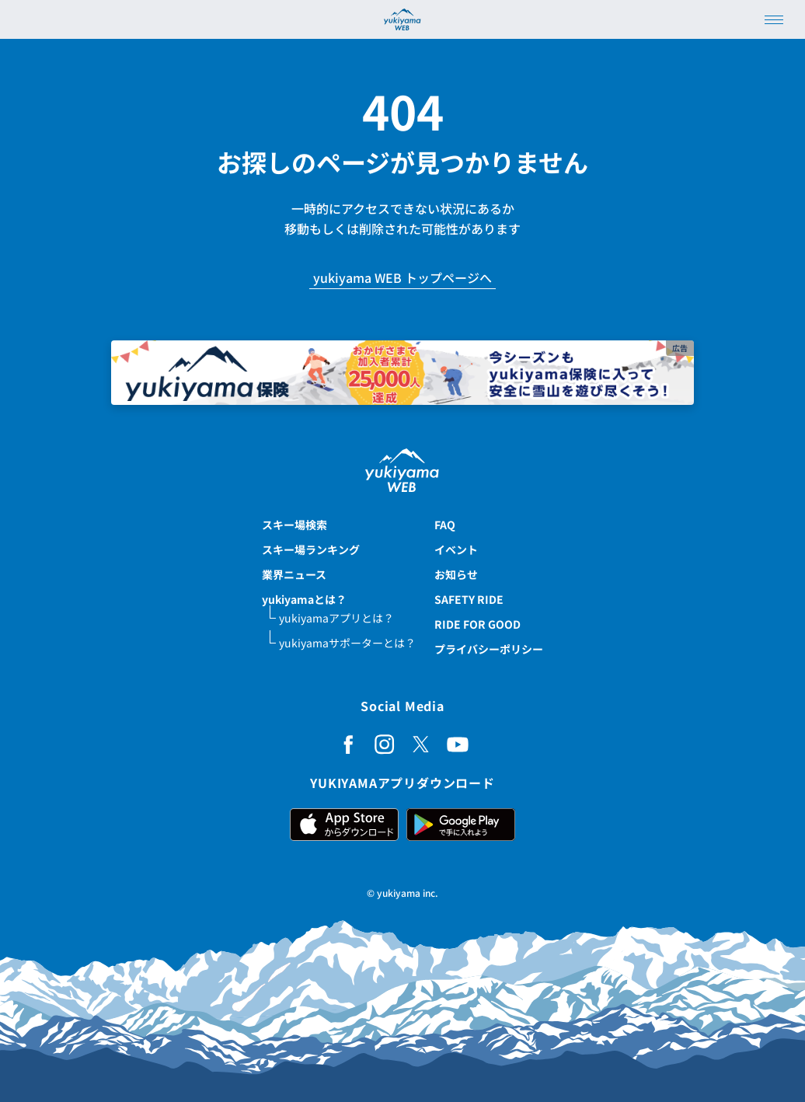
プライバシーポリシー (488, 649)
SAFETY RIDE (469, 599)
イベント (456, 549)
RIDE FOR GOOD (477, 624)
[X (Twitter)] (421, 744)
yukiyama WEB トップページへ (402, 278)
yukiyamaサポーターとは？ (347, 642)
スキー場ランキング (311, 549)
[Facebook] (348, 744)
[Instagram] (384, 744)
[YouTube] (457, 744)
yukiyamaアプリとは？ (336, 618)
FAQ (444, 524)
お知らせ (456, 574)
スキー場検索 (294, 524)
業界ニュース (294, 574)
